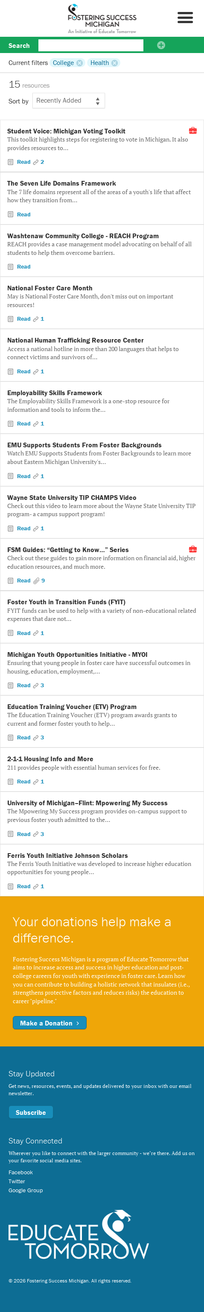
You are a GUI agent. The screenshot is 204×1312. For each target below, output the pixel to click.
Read (23, 161)
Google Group (26, 1190)
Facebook (21, 1172)
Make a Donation (49, 1023)
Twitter (17, 1181)
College (63, 62)
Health (99, 62)
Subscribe (31, 1112)
